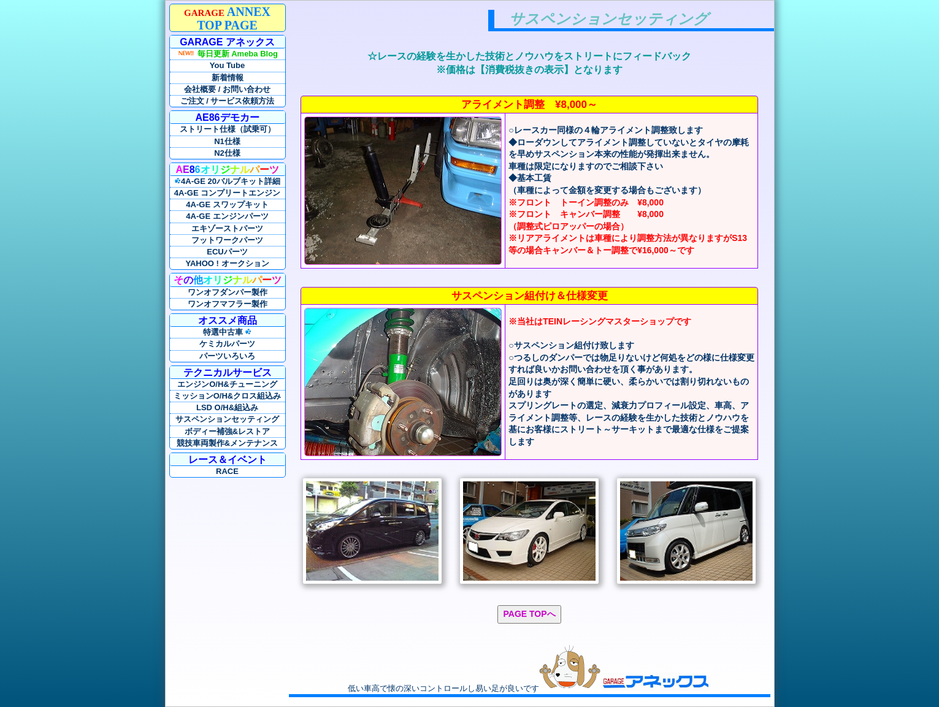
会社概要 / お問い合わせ (227, 89)
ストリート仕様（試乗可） (227, 129)
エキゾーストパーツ (227, 228)
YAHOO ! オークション (227, 263)
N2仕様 (227, 153)
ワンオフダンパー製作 (227, 292)
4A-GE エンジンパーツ (227, 216)
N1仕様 (227, 141)
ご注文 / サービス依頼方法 (227, 100)
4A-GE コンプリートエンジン (227, 192)
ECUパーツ (227, 251)
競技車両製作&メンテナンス (227, 443)
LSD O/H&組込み (227, 407)
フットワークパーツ (227, 240)
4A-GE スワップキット (227, 204)
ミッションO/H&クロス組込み (228, 395)
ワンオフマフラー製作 (227, 303)
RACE (227, 471)
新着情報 (227, 77)
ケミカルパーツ (227, 343)
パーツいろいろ (227, 356)
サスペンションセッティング (227, 419)
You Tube (227, 65)
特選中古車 (227, 332)
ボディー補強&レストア (227, 431)
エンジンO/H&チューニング (227, 384)
